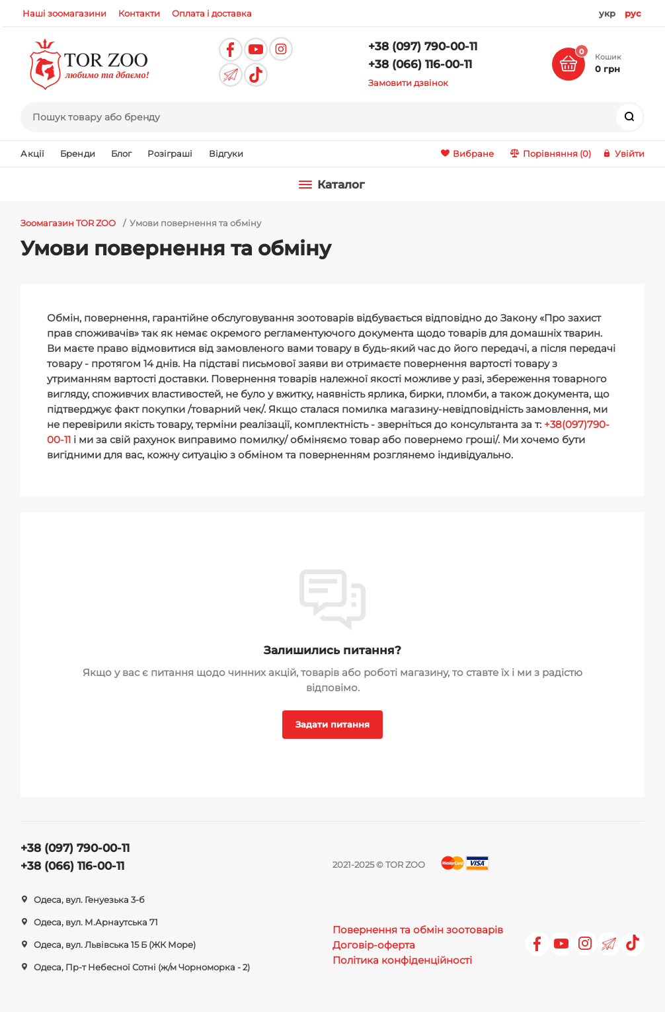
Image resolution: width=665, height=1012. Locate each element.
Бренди (77, 153)
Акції (32, 153)
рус (633, 13)
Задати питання (332, 724)
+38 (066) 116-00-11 (420, 64)
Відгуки (226, 153)
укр (607, 13)
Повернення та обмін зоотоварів (417, 929)
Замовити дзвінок (408, 82)
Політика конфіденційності (402, 960)
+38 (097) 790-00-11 (422, 46)
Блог (121, 153)
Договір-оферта (373, 945)
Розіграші (169, 153)
